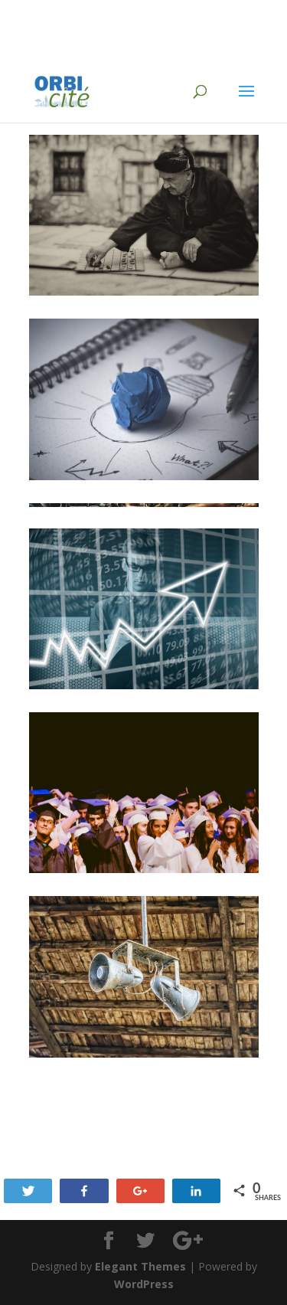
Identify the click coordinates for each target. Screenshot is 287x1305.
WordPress (144, 1284)
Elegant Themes (140, 1266)
